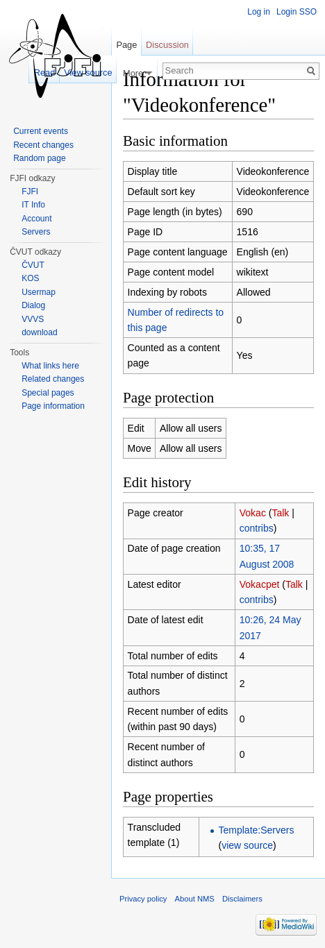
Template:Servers (256, 830)
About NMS (195, 899)
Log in (258, 12)
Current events (40, 131)
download (39, 332)
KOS (30, 278)
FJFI (30, 191)
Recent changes (43, 145)
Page (126, 45)
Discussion (167, 45)
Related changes (53, 379)
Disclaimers (242, 899)
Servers (36, 232)
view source (247, 845)
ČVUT (33, 265)
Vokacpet (260, 584)
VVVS (33, 319)
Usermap (39, 292)
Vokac (253, 512)
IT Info (33, 205)
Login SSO (296, 12)
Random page (39, 158)
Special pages (48, 393)
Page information (53, 406)
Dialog (33, 305)
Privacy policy (143, 899)
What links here (50, 366)
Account (36, 218)
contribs (257, 528)
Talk (280, 512)
